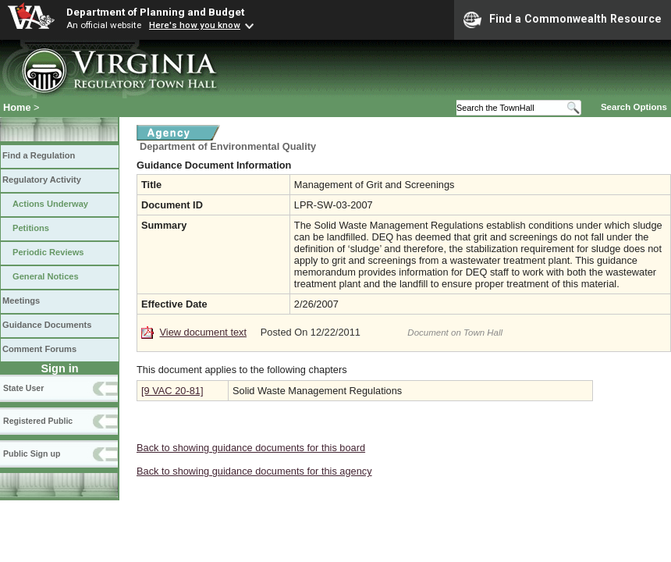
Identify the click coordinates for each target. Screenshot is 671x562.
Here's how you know (194, 25)
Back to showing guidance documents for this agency (254, 471)
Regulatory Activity (41, 179)
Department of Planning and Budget (155, 11)
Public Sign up (31, 453)
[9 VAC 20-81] (172, 391)
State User (23, 388)
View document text (203, 332)
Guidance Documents (46, 324)
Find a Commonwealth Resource (562, 19)
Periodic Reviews (48, 252)
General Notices (45, 276)
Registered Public (38, 420)
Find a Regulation (38, 155)
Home (17, 107)
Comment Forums (39, 349)
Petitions (30, 228)
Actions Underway (50, 203)
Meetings (21, 300)
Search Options (634, 107)
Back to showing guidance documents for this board (251, 448)
